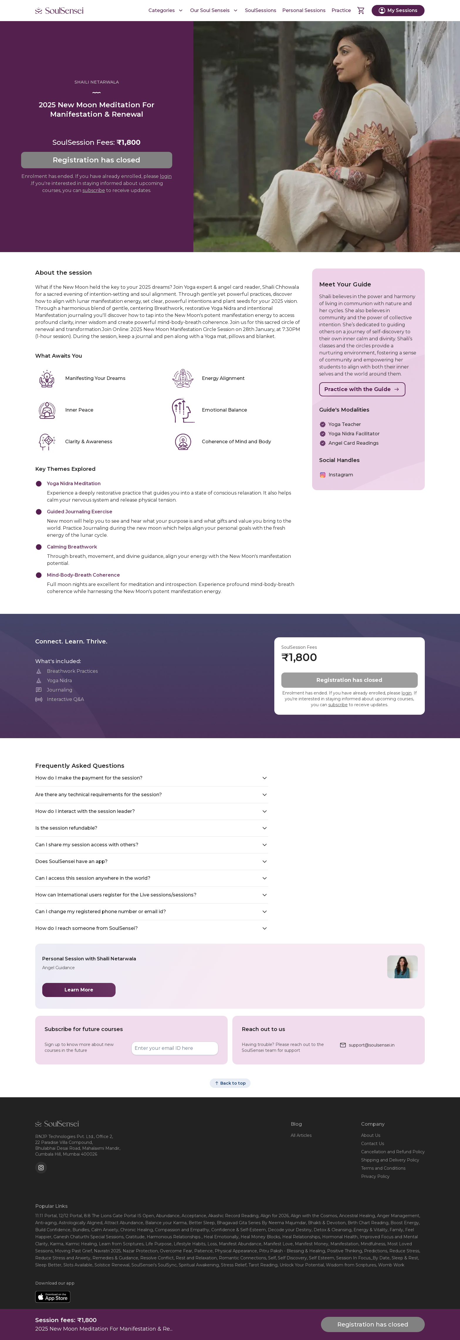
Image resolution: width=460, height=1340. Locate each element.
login (166, 176)
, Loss (211, 1243)
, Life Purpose (157, 1243)
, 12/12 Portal (69, 1215)
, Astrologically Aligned (79, 1222)
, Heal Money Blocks (259, 1236)
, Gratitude (134, 1236)
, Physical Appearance (235, 1251)
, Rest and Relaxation (195, 1258)
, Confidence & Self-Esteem (237, 1229)
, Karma (55, 1243)
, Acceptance (193, 1215)
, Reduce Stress (403, 1251)
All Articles (301, 1135)
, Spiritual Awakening (198, 1265)
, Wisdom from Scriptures (350, 1265)
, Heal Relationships (300, 1236)
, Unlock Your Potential (301, 1265)
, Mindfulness (371, 1243)
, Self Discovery (291, 1258)
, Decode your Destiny (289, 1229)
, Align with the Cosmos (313, 1215)
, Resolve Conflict (156, 1258)
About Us (370, 1135)
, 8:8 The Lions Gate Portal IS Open (118, 1215)
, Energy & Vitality (369, 1229)
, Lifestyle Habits (188, 1243)
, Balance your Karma (165, 1222)
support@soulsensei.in (372, 1045)
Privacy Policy (375, 1176)
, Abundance (167, 1215)
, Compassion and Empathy (181, 1229)
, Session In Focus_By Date (362, 1258)
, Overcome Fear (175, 1251)
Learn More (79, 990)
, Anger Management (397, 1215)
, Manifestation (343, 1243)
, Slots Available (76, 1265)
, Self (271, 1258)
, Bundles (79, 1229)
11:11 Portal (46, 1215)
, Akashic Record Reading (232, 1215)
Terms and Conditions (383, 1168)
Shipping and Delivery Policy (390, 1160)
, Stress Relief (232, 1265)
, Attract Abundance (122, 1222)
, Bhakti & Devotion (326, 1222)
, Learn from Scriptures (120, 1243)
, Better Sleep (201, 1222)
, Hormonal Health (339, 1236)
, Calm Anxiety (103, 1229)
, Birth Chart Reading (367, 1222)
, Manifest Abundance (239, 1243)
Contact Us (372, 1143)
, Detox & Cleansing (331, 1229)
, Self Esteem (320, 1258)
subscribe (93, 190)
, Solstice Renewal (110, 1265)
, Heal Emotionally (220, 1236)
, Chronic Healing (135, 1229)
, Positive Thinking (343, 1251)
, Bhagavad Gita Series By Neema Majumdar (260, 1222)
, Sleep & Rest (404, 1258)
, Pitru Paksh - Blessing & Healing (291, 1251)
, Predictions (374, 1251)
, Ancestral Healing (356, 1215)
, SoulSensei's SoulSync (153, 1265)
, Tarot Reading (262, 1265)
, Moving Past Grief (72, 1251)
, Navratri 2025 (106, 1251)
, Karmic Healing (80, 1243)
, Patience (202, 1251)
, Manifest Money (310, 1243)
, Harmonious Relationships (173, 1236)
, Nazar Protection (139, 1251)
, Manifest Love (277, 1243)
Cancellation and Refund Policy (393, 1151)
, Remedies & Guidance (114, 1258)
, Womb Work (390, 1265)
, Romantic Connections (241, 1258)
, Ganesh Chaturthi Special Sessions (87, 1236)
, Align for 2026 (273, 1215)
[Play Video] (326, 136)
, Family (395, 1229)
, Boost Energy (403, 1222)
